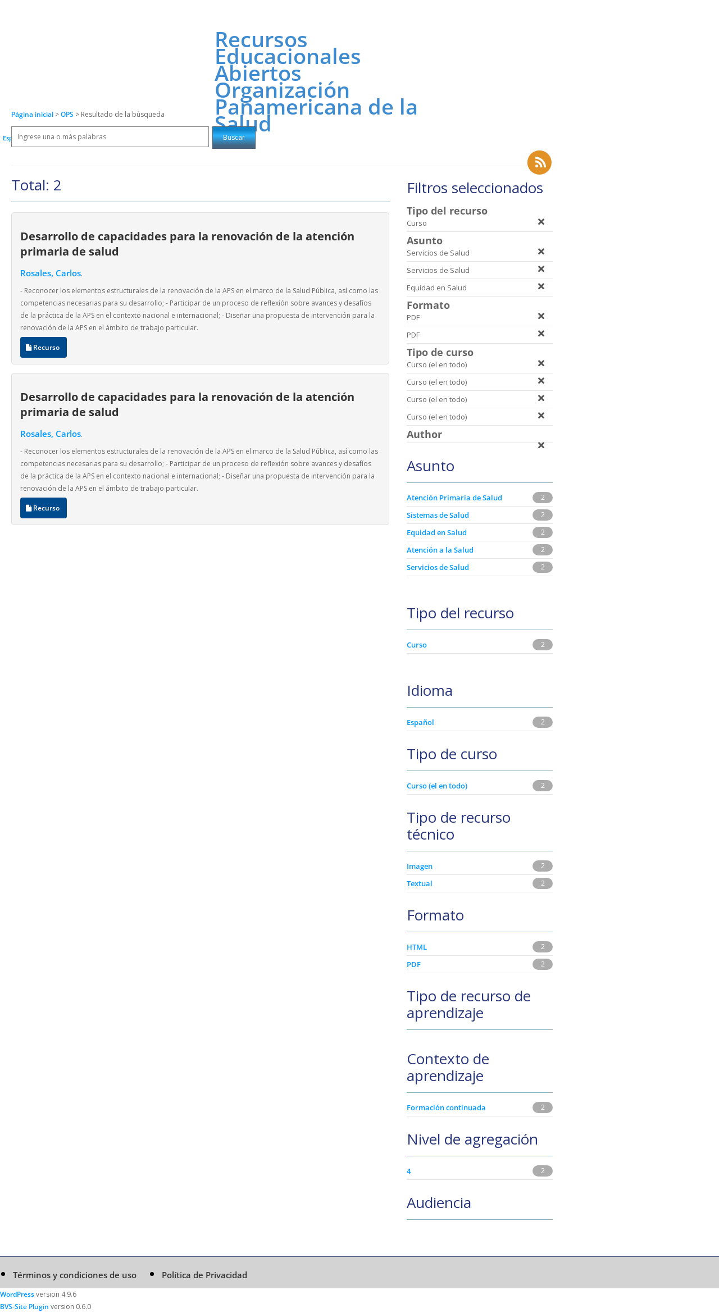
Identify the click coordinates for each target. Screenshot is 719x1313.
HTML (417, 947)
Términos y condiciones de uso (74, 1274)
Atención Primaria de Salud (454, 498)
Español (420, 722)
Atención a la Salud (440, 550)
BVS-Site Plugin (24, 1306)
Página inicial (32, 114)
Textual (420, 883)
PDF (414, 964)
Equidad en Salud (437, 532)
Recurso (43, 347)
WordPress (17, 1294)
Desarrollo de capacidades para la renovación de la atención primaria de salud (187, 243)
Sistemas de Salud (438, 515)
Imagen (420, 866)
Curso (417, 645)
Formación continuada (446, 1107)
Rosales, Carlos (50, 273)
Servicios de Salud (438, 567)
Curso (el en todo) (437, 786)
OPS (68, 114)
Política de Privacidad (204, 1274)
